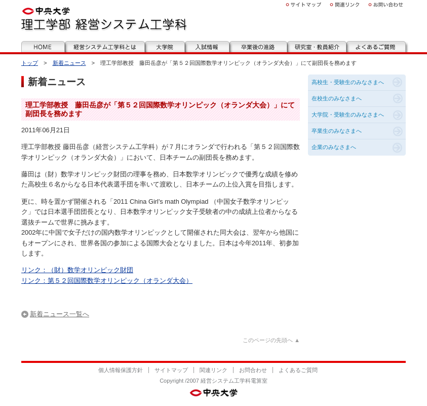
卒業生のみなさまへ (337, 131)
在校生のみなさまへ (337, 98)
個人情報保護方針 (120, 370)
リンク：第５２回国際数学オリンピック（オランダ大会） (106, 280)
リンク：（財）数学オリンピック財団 (77, 270)
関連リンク (213, 370)
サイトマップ (171, 370)
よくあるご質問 (298, 370)
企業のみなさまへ (334, 147)
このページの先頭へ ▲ (271, 340)
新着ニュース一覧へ (59, 314)
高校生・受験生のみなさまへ (348, 82)
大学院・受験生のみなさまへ (348, 115)
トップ (29, 63)
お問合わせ (253, 370)
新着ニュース (69, 63)
